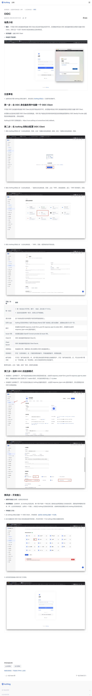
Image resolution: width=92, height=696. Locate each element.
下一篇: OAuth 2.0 (81, 675)
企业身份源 (28, 9)
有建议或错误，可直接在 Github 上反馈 (14, 670)
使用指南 (6, 9)
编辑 (86, 18)
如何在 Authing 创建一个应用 (47, 515)
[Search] (86, 2)
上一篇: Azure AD (10, 675)
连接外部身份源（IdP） (17, 9)
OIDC (34, 9)
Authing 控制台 (39, 98)
